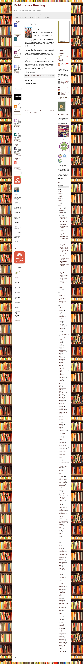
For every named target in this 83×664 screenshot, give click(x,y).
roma (60, 572)
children (60, 385)
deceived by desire (62, 409)
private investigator (62, 537)
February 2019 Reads (63, 430)
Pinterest (31, 17)
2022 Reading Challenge (17, 104)
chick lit (60, 383)
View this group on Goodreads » (17, 321)
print (60, 536)
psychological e (62, 550)
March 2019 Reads (62, 479)
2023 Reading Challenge (17, 63)
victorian (60, 627)
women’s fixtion (62, 643)
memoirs (60, 491)
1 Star (60, 312)
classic (60, 391)
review (60, 566)
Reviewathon (61, 569)
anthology (61, 347)
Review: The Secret (63, 231)
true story (60, 624)
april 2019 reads (62, 350)
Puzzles (60, 556)
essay (60, 421)
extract (60, 425)
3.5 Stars (60, 321)
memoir (60, 490)
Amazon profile (18, 14)
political (60, 533)
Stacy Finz (40, 26)
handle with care (62, 443)
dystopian (61, 418)
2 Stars (60, 313)
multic (60, 504)
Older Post (52, 110)
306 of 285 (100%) (16, 168)
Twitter (39, 17)
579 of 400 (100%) (16, 112)
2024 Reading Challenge (17, 50)
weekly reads (61, 628)
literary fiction (61, 476)
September (62, 212)
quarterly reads (61, 557)
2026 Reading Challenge (17, 22)
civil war (60, 389)
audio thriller (61, 357)
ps (59, 542)
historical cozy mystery (63, 447)
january (60, 468)
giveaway (60, 439)
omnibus (60, 524)
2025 (60, 193)
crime (60, 401)
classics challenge (62, 392)
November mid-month (63, 519)
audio (60, 356)
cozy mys (60, 398)
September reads (62, 592)
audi (60, 354)
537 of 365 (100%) (16, 154)
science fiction (61, 589)
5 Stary (60, 339)
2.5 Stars (60, 315)
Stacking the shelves (62, 608)
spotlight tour (61, 607)
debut (60, 407)
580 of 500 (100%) (16, 126)
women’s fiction (62, 642)
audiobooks (61, 360)
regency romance (62, 560)
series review (61, 601)
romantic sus (61, 583)
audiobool (61, 362)
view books (19, 73)
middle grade (61, 497)
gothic (60, 440)
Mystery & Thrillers (62, 510)
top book (60, 619)
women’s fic (61, 637)
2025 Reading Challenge (17, 36)
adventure (61, 345)
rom (59, 571)
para (60, 527)
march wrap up (61, 481)
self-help (60, 591)
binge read (61, 368)
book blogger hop (62, 377)
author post (61, 366)
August (61, 213)
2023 (60, 196)
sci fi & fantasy (62, 588)
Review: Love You (63, 220)
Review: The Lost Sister (64, 242)
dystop (60, 416)
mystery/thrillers (62, 513)
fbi (59, 428)
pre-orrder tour (61, 534)
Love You (35, 26)
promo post (61, 540)
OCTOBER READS (62, 522)
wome (60, 634)
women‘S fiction (62, 640)
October (62, 210)
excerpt (60, 422)
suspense (60, 610)
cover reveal (61, 397)
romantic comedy (62, 581)
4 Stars (29, 77)
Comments (17, 90)
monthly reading (62, 500)
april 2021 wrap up (62, 351)
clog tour (60, 394)
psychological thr (62, 551)
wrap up (60, 646)
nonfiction (61, 515)
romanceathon (61, 578)
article (60, 353)
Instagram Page (57, 14)
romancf (60, 580)
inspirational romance (63, 462)
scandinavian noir (62, 586)
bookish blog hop (62, 382)
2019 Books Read (62, 295)
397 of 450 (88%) (16, 72)
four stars (60, 436)
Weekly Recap (61, 630)
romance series (61, 577)
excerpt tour (61, 424)
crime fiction (61, 403)
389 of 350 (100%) (16, 58)
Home (40, 110)
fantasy (60, 427)
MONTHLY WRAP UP (63, 501)
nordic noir (61, 516)
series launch (61, 600)
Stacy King (60, 61)
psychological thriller (63, 553)
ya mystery (61, 649)
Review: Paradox (63, 224)
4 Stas (60, 329)
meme (60, 487)
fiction (60, 431)
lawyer (60, 473)
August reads (61, 363)
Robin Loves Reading (29, 5)
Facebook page (37, 14)
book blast (61, 376)
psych (60, 545)
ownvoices (61, 525)
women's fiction (62, 639)
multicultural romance (63, 507)
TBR (60, 611)
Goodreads (47, 14)
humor (60, 460)
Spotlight (60, 605)
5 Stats (60, 341)
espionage (61, 419)
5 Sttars (60, 342)
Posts (16, 88)
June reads (61, 471)
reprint (60, 563)
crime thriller (61, 404)
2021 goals (61, 318)
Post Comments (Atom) (33, 112)
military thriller (62, 498)
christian (60, 386)
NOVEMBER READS (63, 521)
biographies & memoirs (63, 369)
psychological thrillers (63, 554)
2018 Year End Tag (62, 316)
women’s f (61, 636)
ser (59, 594)
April (60, 348)
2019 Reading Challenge (17, 145)
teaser (60, 613)
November (62, 208)
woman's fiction (62, 633)
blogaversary (61, 374)
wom (60, 631)
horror (60, 459)
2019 (60, 203)
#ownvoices (61, 310)
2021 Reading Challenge (17, 117)
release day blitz (62, 562)
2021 (60, 200)
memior (60, 488)
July (61, 215)
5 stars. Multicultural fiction (64, 334)
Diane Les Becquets (63, 65)
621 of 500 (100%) (16, 140)
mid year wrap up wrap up (63, 493)
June (61, 287)
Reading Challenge (62, 302)
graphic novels (61, 442)
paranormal (61, 528)
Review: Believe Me (64, 236)
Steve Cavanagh (63, 94)
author (60, 365)
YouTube (46, 17)
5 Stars (60, 332)
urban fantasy (61, 625)
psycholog (61, 548)
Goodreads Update (62, 301)
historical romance (62, 453)
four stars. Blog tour (62, 437)
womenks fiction (62, 645)
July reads (61, 470)
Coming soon (61, 395)
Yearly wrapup (61, 651)
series (34, 77)
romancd (60, 574)
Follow (59, 182)
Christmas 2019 (62, 388)
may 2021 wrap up (62, 482)
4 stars (60, 322)
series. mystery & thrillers (63, 603)
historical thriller (62, 454)
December (62, 206)
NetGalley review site (20, 17)
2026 (60, 191)
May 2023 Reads (62, 484)
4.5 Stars (60, 331)
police (60, 531)
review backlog (62, 568)
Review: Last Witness (64, 238)
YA (59, 648)
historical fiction (62, 448)
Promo (60, 539)
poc (59, 530)
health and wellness (62, 445)
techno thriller (61, 614)
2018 (60, 205)
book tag (60, 379)
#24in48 (60, 307)
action (60, 344)
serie (60, 597)
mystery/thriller (62, 512)
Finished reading (62, 433)
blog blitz (60, 371)
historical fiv (61, 450)
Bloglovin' (28, 14)
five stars (60, 434)
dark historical (61, 406)
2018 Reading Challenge (17, 159)
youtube (60, 652)
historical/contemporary (63, 456)
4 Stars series (61, 328)
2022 (60, 198)
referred (60, 559)
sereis (60, 595)
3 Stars (60, 319)
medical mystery (62, 485)
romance (31, 77)
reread (60, 565)
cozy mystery (61, 400)
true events (61, 622)
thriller (60, 616)
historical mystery (62, 451)
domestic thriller (62, 415)
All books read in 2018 (63, 297)
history (60, 457)
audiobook (61, 359)
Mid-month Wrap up (62, 495)
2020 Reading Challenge (17, 131)
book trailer (61, 380)
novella (60, 518)
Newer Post (27, 110)
